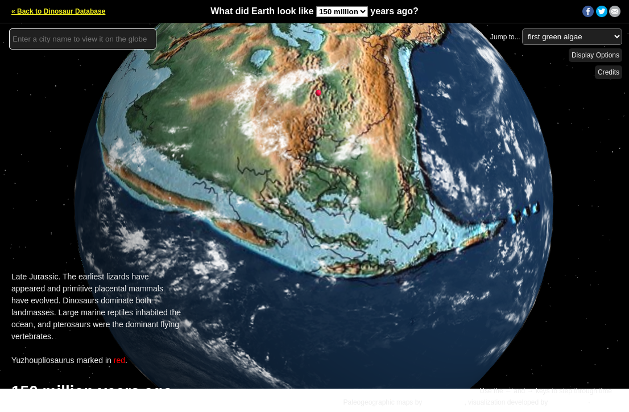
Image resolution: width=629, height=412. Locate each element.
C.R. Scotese (444, 402)
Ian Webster (567, 402)
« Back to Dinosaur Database (58, 11)
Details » (607, 402)
